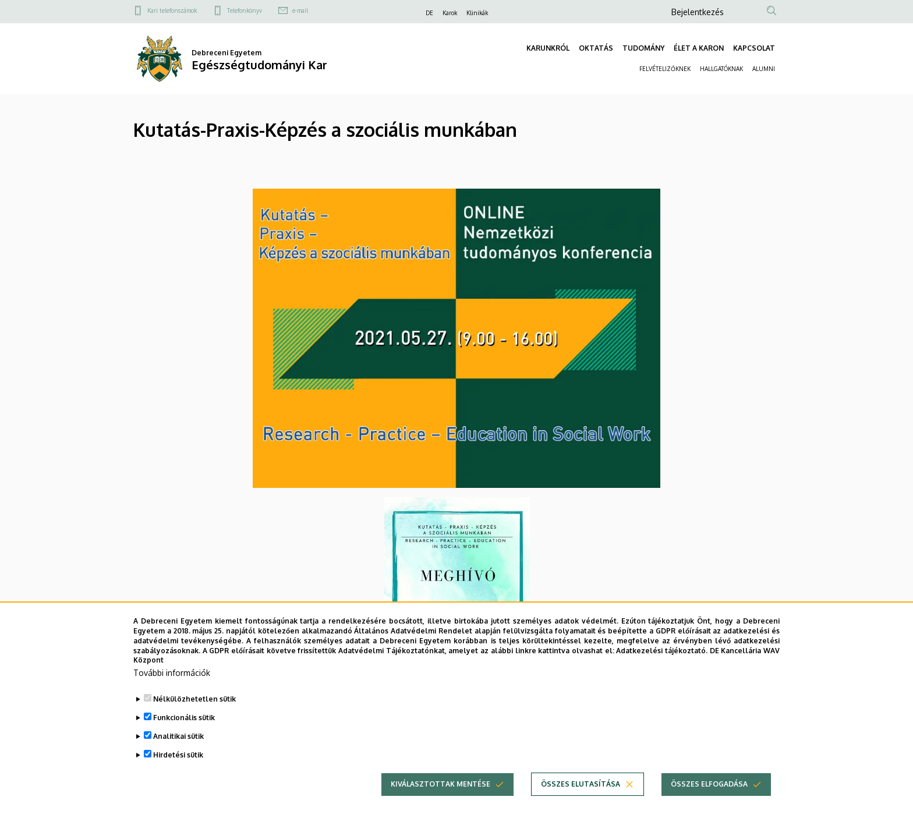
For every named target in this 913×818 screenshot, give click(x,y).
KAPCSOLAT (754, 48)
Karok (450, 12)
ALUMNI (763, 68)
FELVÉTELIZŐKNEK (665, 68)
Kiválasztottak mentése (440, 801)
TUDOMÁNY (643, 48)
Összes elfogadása (709, 801)
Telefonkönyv (244, 10)
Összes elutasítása (580, 801)
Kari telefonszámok (172, 10)
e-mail (300, 10)
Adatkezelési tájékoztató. (661, 668)
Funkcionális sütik (184, 735)
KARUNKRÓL (547, 48)
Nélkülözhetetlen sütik (194, 716)
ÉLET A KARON (699, 48)
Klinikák (477, 12)
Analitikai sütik (178, 753)
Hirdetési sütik (178, 772)
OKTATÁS (596, 48)
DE (429, 12)
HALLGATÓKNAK (721, 68)
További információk (171, 690)
